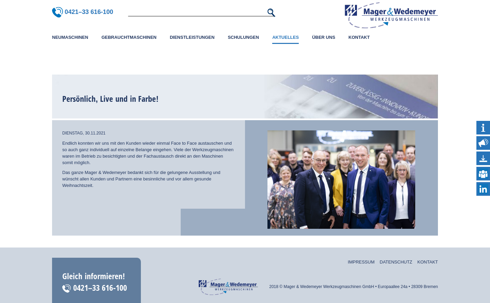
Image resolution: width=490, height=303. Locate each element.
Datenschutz (396, 262)
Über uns (323, 37)
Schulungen (243, 37)
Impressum (361, 262)
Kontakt (359, 37)
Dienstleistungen (192, 37)
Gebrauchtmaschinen (129, 37)
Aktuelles (285, 37)
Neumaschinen (70, 37)
